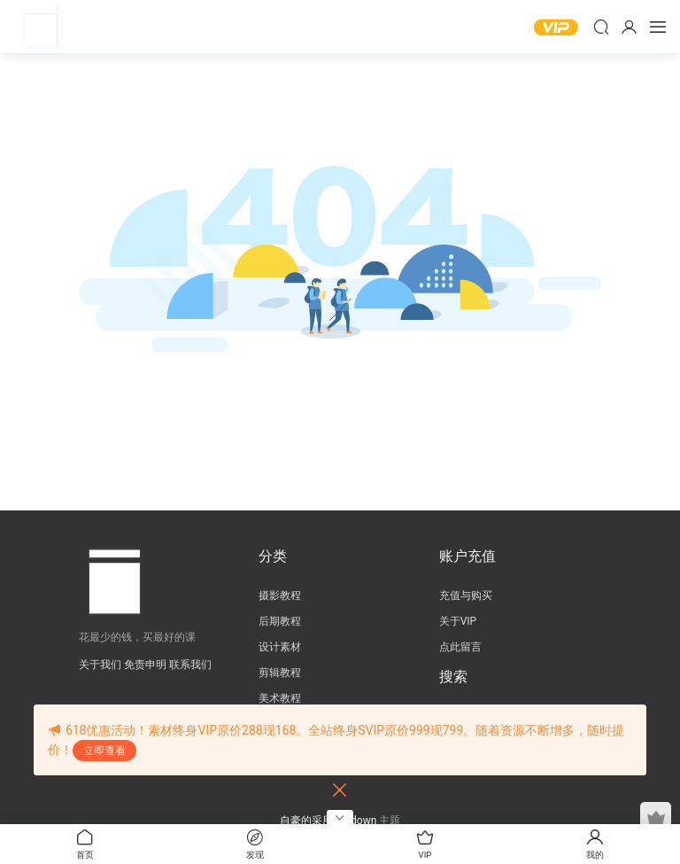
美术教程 (280, 698)
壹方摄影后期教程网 (39, 26)
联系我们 (190, 664)
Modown (356, 820)
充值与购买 (465, 595)
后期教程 (280, 621)
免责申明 (145, 664)
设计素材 (280, 647)
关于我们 (100, 664)
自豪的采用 (308, 820)
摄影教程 (280, 595)
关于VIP (457, 621)
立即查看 (104, 750)
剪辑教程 (280, 672)
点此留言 (460, 647)
